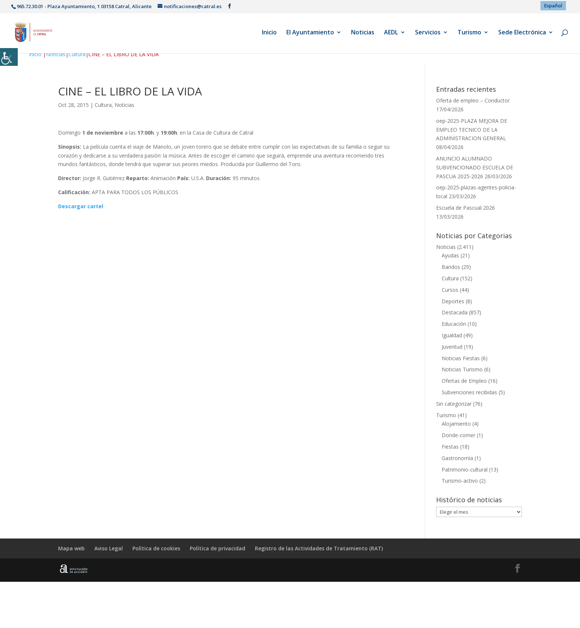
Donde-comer (458, 435)
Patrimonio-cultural (465, 469)
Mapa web (71, 548)
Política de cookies (156, 548)
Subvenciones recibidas (469, 392)
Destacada (455, 312)
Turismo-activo (460, 480)
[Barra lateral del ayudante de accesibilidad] (9, 57)
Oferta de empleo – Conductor (473, 100)
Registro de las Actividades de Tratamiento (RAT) (319, 548)
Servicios (428, 33)
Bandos (451, 266)
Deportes (453, 301)
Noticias (362, 33)
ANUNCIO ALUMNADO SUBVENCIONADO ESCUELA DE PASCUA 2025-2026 (474, 167)
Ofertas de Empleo (464, 380)
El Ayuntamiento (310, 33)
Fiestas (450, 446)
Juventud (452, 346)
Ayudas (450, 255)
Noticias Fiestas (461, 358)
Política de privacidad (217, 548)
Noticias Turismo (462, 369)
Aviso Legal (108, 548)
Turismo (469, 33)
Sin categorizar (454, 403)
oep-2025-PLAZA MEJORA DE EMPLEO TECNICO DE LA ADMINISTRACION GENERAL (471, 129)
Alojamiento (456, 423)
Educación (454, 323)
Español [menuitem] (553, 5)
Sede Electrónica (522, 33)
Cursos (450, 289)
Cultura (76, 54)
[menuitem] (553, 5)
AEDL (391, 33)
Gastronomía (457, 458)
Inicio (269, 33)
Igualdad (452, 335)
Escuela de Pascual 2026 (465, 207)
